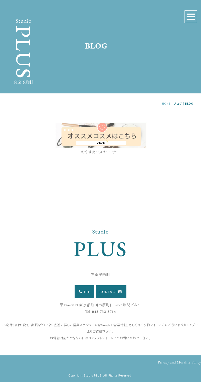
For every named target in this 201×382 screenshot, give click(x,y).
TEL (84, 291)
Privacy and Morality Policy (179, 362)
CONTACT (110, 291)
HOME (166, 103)
